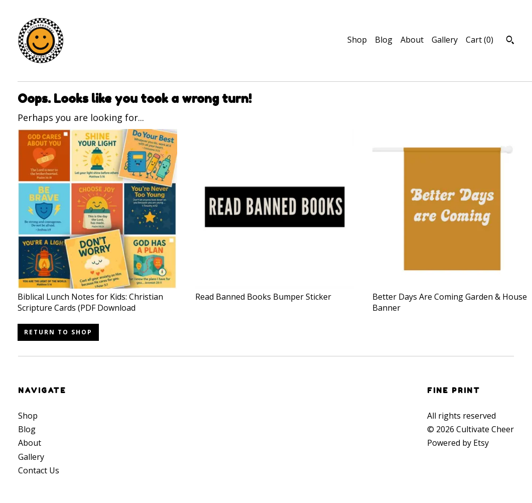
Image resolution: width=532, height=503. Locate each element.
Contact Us (38, 470)
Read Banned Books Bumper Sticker (275, 291)
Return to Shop (58, 332)
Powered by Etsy (458, 442)
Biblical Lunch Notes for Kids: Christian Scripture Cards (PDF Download (97, 297)
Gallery (445, 39)
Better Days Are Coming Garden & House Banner (452, 297)
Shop (357, 39)
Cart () (479, 39)
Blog (383, 39)
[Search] (510, 41)
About (412, 39)
